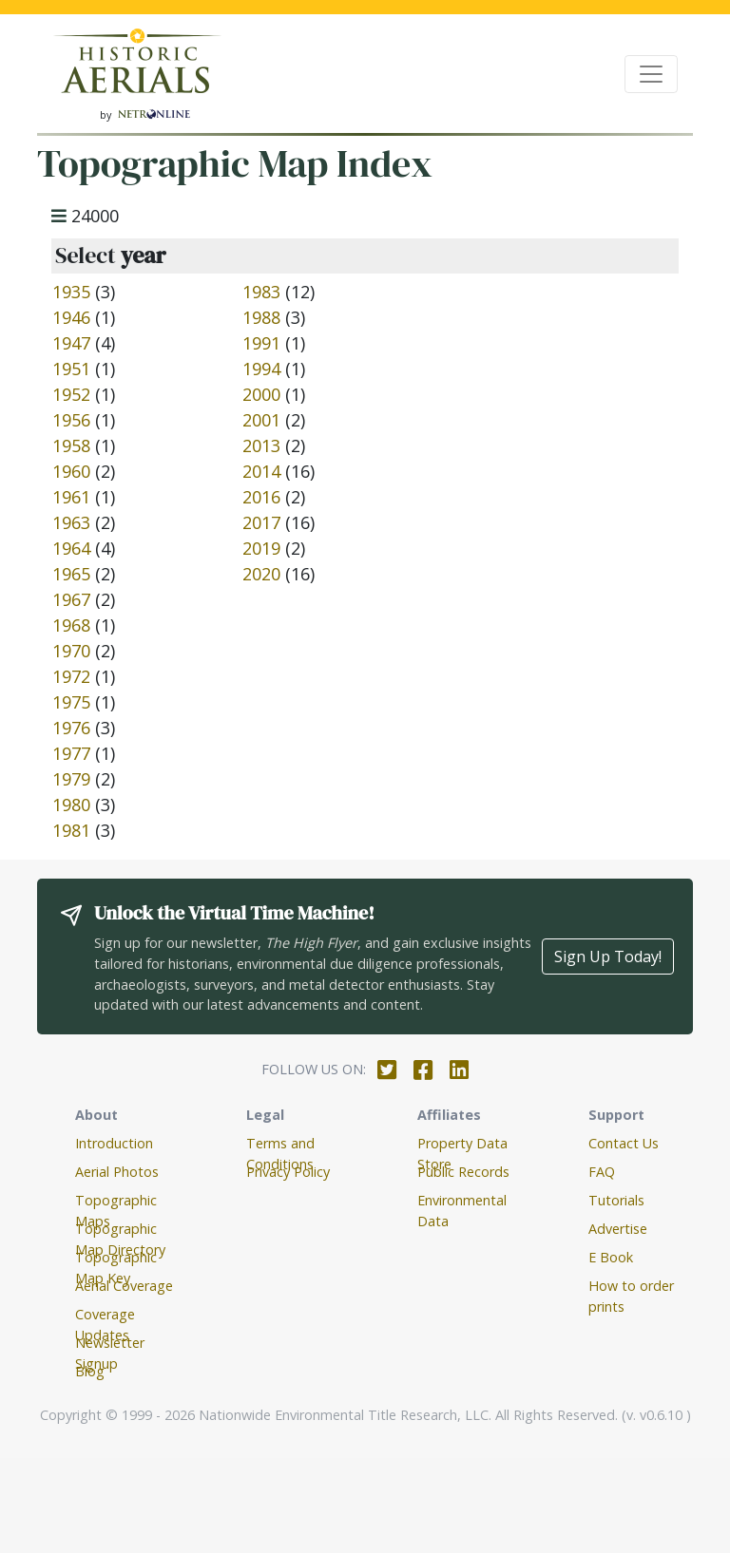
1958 (71, 445)
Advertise (617, 1229)
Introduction (114, 1143)
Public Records (463, 1172)
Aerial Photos (117, 1172)
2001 (261, 419)
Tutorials (616, 1200)
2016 (261, 496)
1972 (71, 676)
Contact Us (623, 1143)
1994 (261, 368)
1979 (71, 778)
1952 (71, 394)
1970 (71, 650)
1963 (71, 522)
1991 (261, 342)
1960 (71, 471)
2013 (261, 445)
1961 (71, 496)
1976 (71, 727)
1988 (261, 317)
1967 (71, 599)
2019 (261, 548)
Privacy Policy (288, 1172)
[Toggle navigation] (651, 74)
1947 (71, 342)
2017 (261, 522)
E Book (610, 1257)
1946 (71, 317)
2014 (261, 471)
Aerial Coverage (124, 1286)
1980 (71, 804)
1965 (71, 573)
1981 (71, 830)
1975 (71, 702)
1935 (71, 291)
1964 (71, 548)
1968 (71, 625)
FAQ (601, 1172)
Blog (90, 1371)
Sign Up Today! (608, 956)
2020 (261, 573)
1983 (261, 291)
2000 (261, 394)
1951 (71, 368)
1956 (71, 419)
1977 (71, 753)
